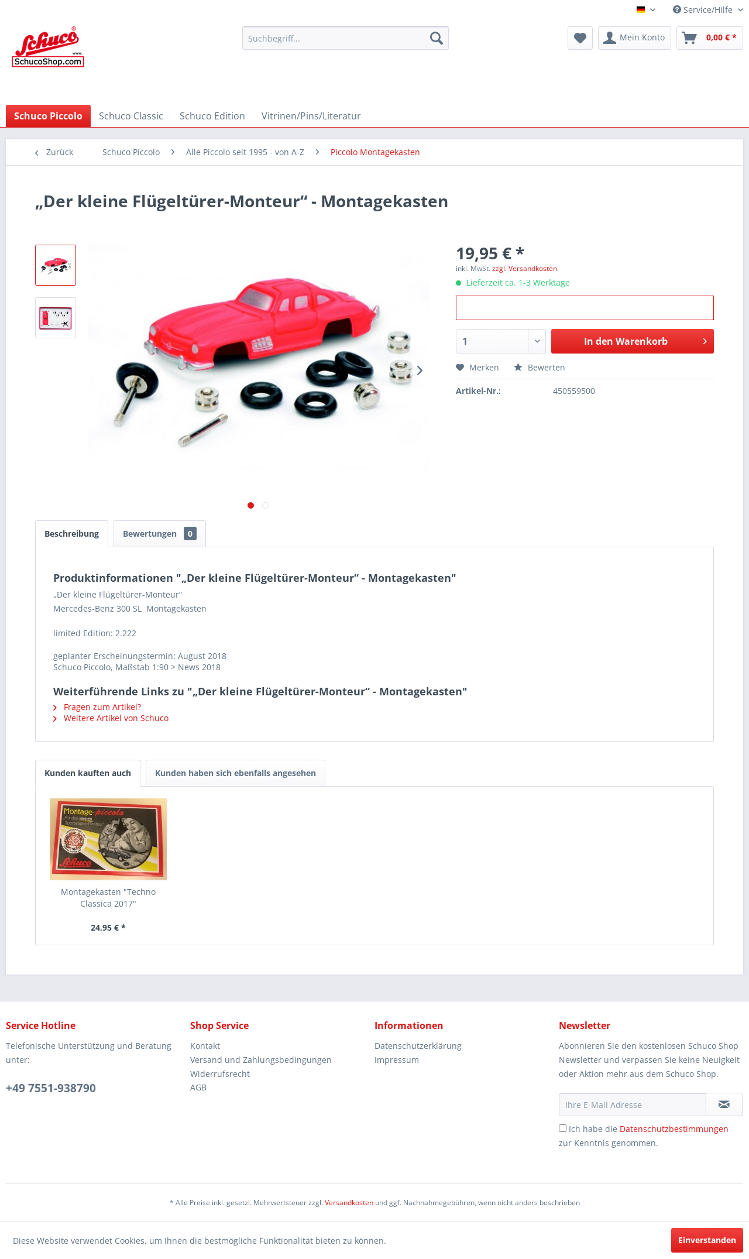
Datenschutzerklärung (418, 1045)
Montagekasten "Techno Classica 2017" (108, 897)
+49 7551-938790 (51, 1088)
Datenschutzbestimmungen (674, 1128)
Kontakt (205, 1045)
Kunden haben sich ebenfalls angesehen (235, 772)
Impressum (396, 1059)
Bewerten (539, 367)
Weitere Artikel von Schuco (111, 717)
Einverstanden (707, 1240)
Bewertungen (160, 533)
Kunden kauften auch (87, 772)
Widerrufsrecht (220, 1073)
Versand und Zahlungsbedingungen (261, 1059)
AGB (198, 1087)
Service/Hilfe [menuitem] (704, 9)
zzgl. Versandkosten (524, 268)
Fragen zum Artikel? (97, 706)
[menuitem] (345, 38)
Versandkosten (349, 1202)
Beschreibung (71, 533)
